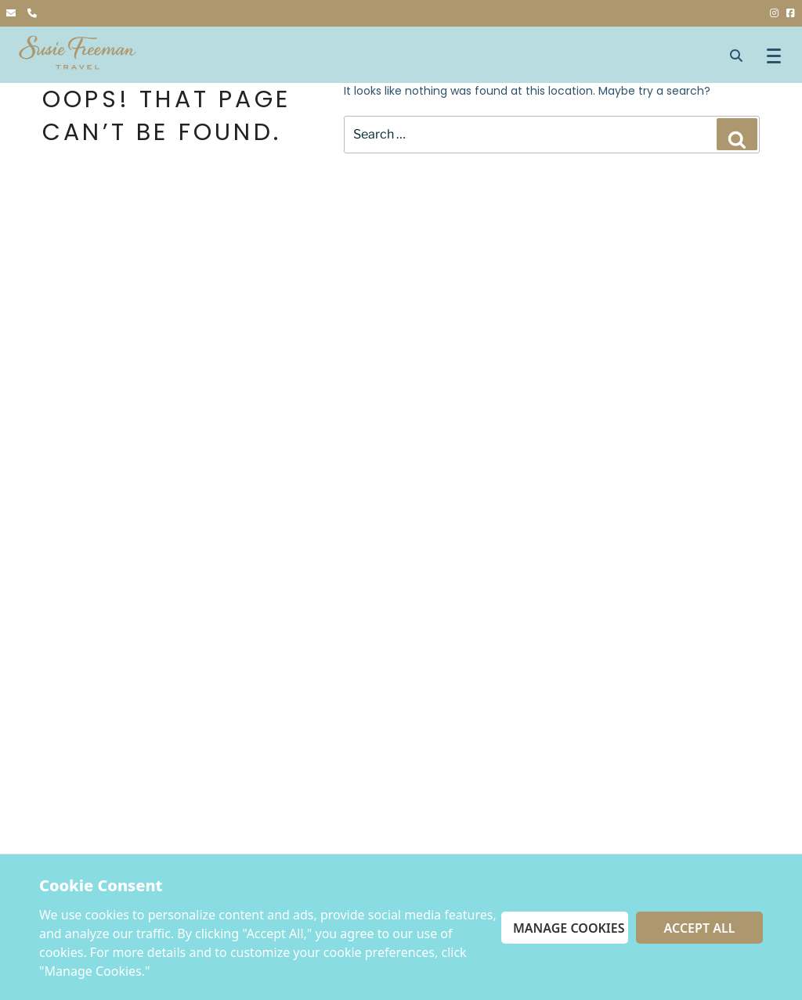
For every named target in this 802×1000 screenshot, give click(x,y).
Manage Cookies (569, 928)
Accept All (699, 928)
